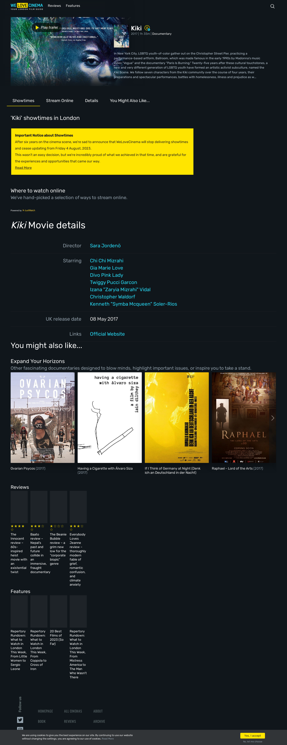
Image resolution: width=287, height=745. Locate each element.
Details (91, 100)
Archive (99, 663)
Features (72, 5)
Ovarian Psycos (23, 468)
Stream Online (59, 100)
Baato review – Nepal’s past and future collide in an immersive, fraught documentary (97, 538)
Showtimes (23, 100)
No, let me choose (252, 741)
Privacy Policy (104, 683)
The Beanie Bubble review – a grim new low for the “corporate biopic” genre (161, 538)
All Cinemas (73, 653)
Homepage (45, 653)
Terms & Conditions (108, 673)
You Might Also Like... (130, 100)
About (97, 653)
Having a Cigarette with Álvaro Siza (105, 468)
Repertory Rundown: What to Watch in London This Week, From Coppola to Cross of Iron (99, 605)
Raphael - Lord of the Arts (232, 468)
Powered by (23, 210)
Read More (108, 738)
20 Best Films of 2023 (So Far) (158, 601)
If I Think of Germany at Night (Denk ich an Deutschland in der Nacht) (172, 470)
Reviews (54, 5)
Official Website (107, 334)
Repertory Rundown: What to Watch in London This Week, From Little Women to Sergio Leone (37, 605)
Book (42, 663)
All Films (45, 673)
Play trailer (27, 26)
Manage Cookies (105, 694)
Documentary (162, 33)
